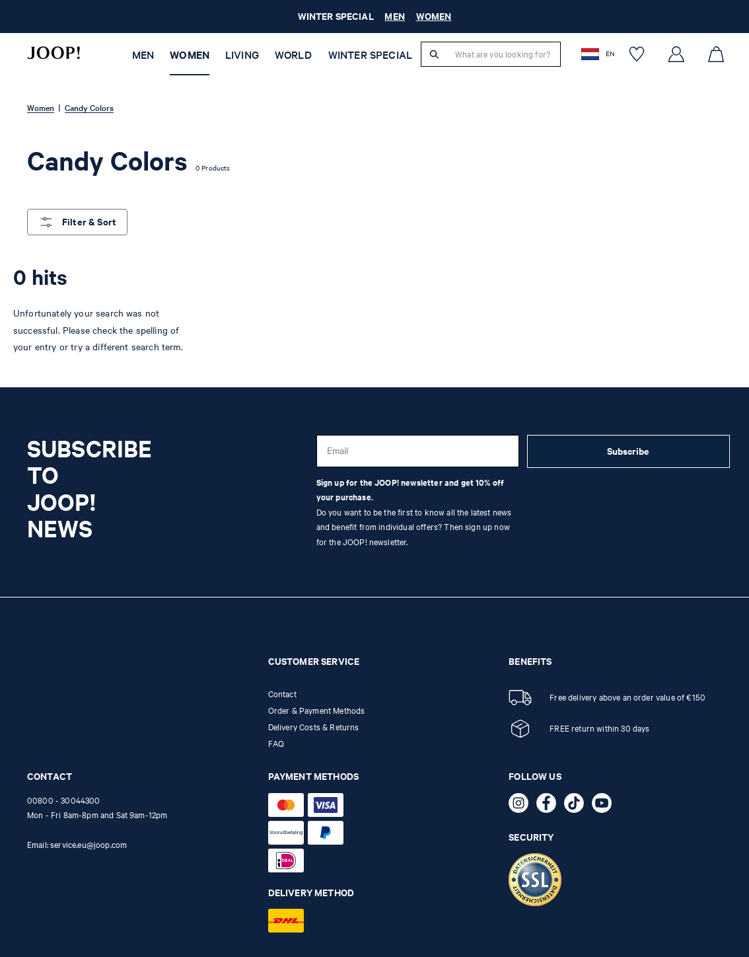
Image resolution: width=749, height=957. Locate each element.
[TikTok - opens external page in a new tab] (578, 805)
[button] (599, 54)
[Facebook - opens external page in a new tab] (550, 805)
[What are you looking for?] (503, 54)
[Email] (417, 451)
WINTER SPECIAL (370, 55)
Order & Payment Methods (316, 710)
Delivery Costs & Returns (313, 727)
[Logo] (53, 52)
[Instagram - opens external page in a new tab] (522, 805)
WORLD (293, 55)
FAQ (276, 743)
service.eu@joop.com (88, 844)
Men (143, 55)
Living (242, 55)
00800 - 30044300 (63, 800)
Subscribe (628, 451)
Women (189, 55)
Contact (282, 694)
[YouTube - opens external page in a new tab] (606, 805)
